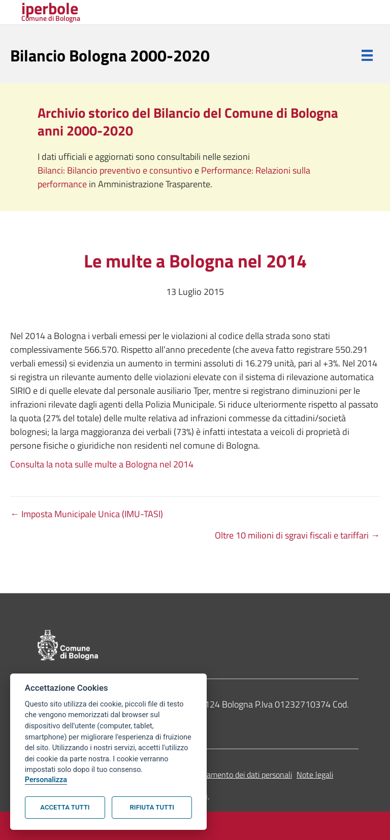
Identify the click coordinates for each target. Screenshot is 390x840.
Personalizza (46, 780)
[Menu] (367, 55)
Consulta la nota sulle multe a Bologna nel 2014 (101, 464)
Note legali (315, 774)
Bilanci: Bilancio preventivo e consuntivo (116, 170)
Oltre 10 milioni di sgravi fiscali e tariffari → (297, 535)
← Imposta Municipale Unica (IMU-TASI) (86, 514)
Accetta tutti (64, 807)
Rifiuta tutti (152, 807)
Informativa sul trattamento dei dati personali (215, 774)
